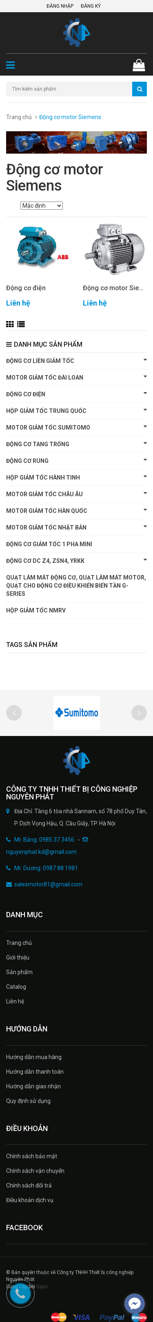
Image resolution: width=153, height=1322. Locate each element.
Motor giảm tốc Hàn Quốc (76, 510)
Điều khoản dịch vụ (29, 1200)
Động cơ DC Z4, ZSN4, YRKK (76, 560)
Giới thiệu (17, 957)
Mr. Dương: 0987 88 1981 (46, 868)
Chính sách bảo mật (31, 1156)
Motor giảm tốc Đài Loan (76, 377)
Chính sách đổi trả (29, 1185)
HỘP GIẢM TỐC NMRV (36, 610)
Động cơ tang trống (76, 443)
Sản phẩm (19, 972)
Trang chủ (19, 117)
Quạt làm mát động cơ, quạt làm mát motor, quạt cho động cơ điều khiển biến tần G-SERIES (76, 585)
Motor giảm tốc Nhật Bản (76, 527)
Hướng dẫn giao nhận (33, 1086)
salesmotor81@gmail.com (48, 884)
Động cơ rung (76, 460)
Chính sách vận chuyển (35, 1171)
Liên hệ (15, 1001)
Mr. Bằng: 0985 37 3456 (44, 839)
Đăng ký (91, 6)
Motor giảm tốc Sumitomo (76, 427)
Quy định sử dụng (28, 1101)
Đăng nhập (60, 6)
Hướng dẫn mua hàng (34, 1057)
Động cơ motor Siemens (115, 288)
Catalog (16, 986)
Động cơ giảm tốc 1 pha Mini (49, 544)
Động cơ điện (26, 288)
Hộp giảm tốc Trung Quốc (76, 410)
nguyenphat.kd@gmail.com (41, 852)
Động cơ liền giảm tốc (76, 360)
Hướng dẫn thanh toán (35, 1071)
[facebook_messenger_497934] (134, 1304)
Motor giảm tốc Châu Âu (76, 493)
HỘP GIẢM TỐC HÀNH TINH (76, 477)
